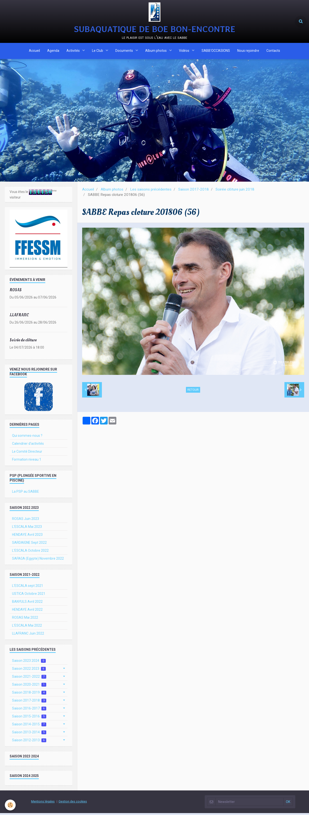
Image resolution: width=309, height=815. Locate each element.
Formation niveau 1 (26, 461)
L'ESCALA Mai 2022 (27, 627)
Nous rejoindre (248, 51)
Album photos (156, 51)
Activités (73, 51)
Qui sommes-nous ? (27, 437)
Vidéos (184, 51)
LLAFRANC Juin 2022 (28, 635)
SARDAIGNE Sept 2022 (29, 544)
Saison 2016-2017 (29, 710)
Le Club (98, 51)
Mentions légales (43, 803)
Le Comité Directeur (27, 453)
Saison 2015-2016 (29, 718)
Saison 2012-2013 (29, 742)
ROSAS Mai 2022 (25, 619)
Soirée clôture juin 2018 (235, 191)
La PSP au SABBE (25, 493)
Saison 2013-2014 (29, 734)
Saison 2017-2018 (193, 191)
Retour (193, 391)
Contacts (273, 51)
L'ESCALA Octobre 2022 (30, 552)
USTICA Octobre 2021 (28, 595)
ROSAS (16, 292)
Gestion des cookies (73, 803)
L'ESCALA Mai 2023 (27, 528)
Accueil (34, 51)
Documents (124, 51)
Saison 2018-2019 (29, 694)
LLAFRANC (19, 317)
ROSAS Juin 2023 (25, 521)
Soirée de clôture (23, 342)
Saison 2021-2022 (29, 678)
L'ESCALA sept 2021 (27, 588)
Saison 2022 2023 (29, 671)
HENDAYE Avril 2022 (27, 611)
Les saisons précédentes (150, 191)
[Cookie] (10, 805)
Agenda (53, 51)
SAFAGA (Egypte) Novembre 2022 (38, 560)
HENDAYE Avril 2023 (27, 536)
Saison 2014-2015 (29, 726)
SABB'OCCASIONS (216, 51)
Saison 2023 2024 (29, 663)
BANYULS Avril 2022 (27, 603)
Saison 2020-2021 (29, 686)
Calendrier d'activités (28, 445)
